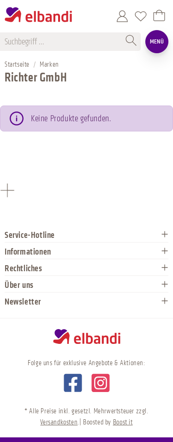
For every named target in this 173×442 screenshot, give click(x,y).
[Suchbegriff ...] (64, 42)
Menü (157, 41)
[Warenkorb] (159, 16)
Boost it (123, 422)
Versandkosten (59, 422)
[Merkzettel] (140, 16)
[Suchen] (131, 41)
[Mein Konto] (122, 16)
